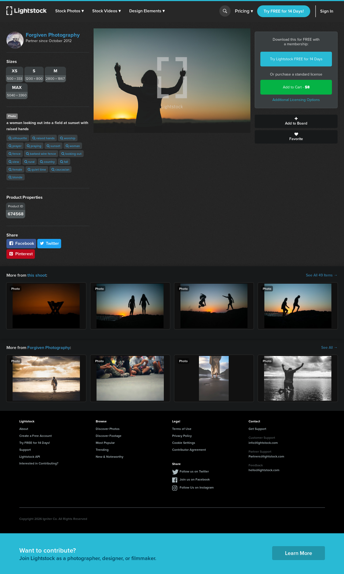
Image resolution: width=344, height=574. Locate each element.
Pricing (244, 11)
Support (25, 449)
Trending (102, 449)
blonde (16, 177)
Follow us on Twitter (194, 471)
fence (15, 153)
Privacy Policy (182, 435)
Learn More (298, 553)
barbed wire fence (41, 153)
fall (64, 161)
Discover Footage (108, 435)
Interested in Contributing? (38, 463)
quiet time (37, 169)
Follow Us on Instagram (197, 487)
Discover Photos (108, 428)
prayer (15, 146)
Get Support (257, 428)
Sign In (326, 11)
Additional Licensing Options (296, 100)
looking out (71, 153)
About (23, 428)
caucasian (60, 169)
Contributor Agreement (189, 449)
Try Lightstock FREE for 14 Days (296, 59)
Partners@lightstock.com (266, 456)
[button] (69, 11)
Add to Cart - (296, 87)
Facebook (21, 243)
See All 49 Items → (322, 275)
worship (67, 138)
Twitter (49, 243)
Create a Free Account (35, 435)
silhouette (18, 138)
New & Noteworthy (109, 456)
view (14, 161)
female (15, 169)
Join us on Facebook (195, 479)
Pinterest (21, 254)
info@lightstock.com (263, 442)
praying (34, 146)
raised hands (43, 138)
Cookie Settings (183, 442)
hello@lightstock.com (264, 470)
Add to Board (296, 121)
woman (73, 146)
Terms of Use (181, 428)
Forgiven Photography (53, 35)
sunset (53, 146)
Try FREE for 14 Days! (284, 11)
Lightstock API (29, 456)
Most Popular (105, 442)
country (47, 161)
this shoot (36, 275)
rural (29, 161)
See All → (329, 347)
